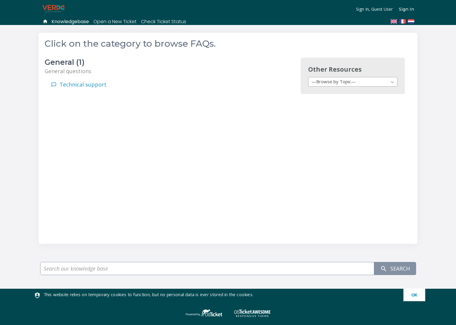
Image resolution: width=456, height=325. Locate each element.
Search (395, 268)
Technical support (82, 84)
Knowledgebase (70, 21)
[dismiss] (411, 295)
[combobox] (352, 82)
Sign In (406, 9)
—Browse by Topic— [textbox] (333, 81)
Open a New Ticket (115, 21)
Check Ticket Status (163, 21)
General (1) (64, 62)
